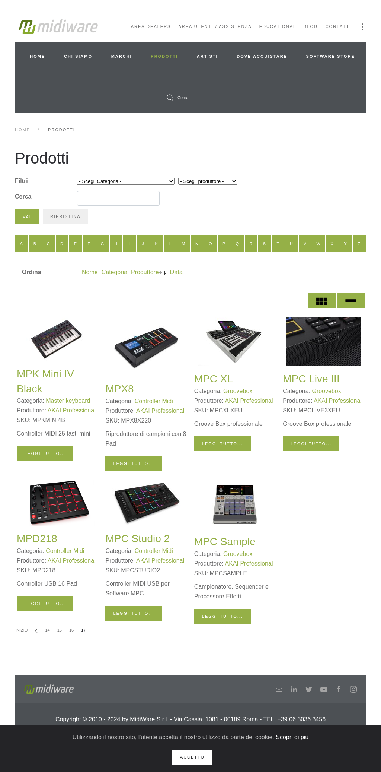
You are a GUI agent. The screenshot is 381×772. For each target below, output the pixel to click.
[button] (362, 27)
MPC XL (213, 379)
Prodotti (164, 56)
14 (47, 630)
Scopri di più (292, 737)
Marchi (121, 56)
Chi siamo (78, 56)
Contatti (338, 26)
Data (176, 272)
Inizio (22, 630)
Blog (311, 26)
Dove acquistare (262, 56)
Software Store (330, 56)
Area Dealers (151, 26)
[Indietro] (36, 630)
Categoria (114, 272)
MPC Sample (225, 541)
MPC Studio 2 (137, 538)
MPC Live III (311, 379)
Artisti (207, 56)
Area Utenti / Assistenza (215, 26)
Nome (90, 272)
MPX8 (119, 389)
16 (71, 630)
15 (59, 630)
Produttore (145, 272)
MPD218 (37, 538)
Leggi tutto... (45, 453)
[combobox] (190, 97)
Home (37, 56)
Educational (277, 26)
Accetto (192, 757)
